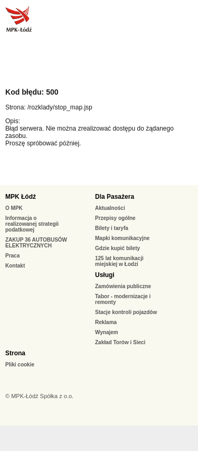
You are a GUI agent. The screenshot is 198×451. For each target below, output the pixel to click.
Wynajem (106, 332)
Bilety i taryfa (111, 228)
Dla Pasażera (114, 196)
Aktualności (110, 208)
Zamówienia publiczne (123, 286)
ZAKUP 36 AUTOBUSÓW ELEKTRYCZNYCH (36, 242)
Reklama (106, 322)
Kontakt (15, 266)
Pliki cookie (19, 364)
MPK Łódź (20, 196)
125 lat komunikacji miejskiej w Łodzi (119, 261)
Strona (15, 353)
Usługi (105, 275)
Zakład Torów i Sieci (120, 342)
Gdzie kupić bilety (117, 248)
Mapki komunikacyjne (122, 238)
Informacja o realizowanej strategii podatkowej (32, 224)
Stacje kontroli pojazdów (126, 312)
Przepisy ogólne (115, 218)
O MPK (14, 208)
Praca (12, 256)
